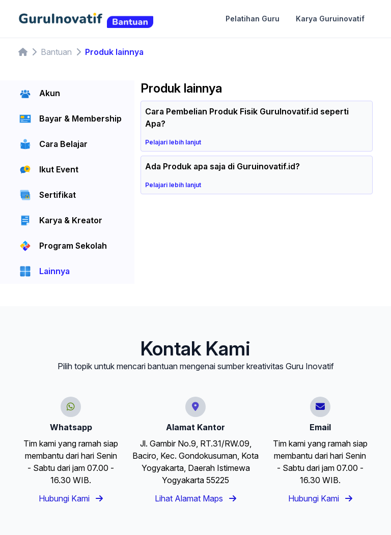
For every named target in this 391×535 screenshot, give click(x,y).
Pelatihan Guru (253, 18)
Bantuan (56, 52)
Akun (49, 93)
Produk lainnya (114, 52)
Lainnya (54, 271)
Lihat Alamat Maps (195, 498)
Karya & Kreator (70, 220)
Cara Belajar (63, 144)
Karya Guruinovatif (330, 18)
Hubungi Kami (71, 498)
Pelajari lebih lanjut (177, 142)
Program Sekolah (73, 246)
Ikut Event (58, 169)
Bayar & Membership (80, 118)
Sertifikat (57, 195)
